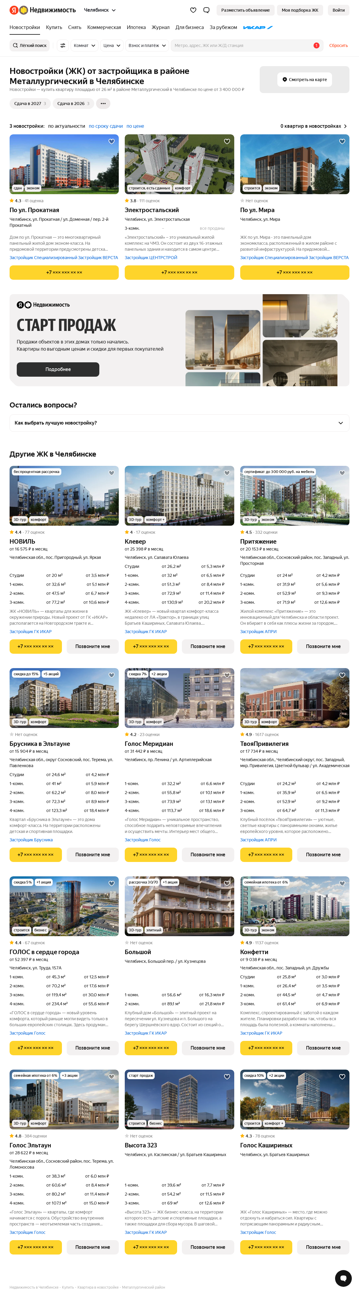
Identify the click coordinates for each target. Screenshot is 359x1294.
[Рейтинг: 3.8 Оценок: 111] (179, 201)
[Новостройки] (26, 27)
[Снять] (74, 27)
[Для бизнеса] (190, 27)
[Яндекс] (14, 10)
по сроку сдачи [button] (106, 126)
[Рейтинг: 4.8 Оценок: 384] (64, 1136)
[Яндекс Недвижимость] (47, 10)
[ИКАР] (256, 27)
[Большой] (179, 906)
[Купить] (54, 27)
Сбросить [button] (338, 45)
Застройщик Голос (143, 839)
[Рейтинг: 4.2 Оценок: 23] (179, 735)
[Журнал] (161, 27)
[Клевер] (179, 496)
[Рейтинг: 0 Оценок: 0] (294, 201)
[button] (206, 10)
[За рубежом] (223, 27)
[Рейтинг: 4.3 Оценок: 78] (294, 1136)
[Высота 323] (179, 1099)
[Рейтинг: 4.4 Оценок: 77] (64, 532)
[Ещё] (103, 103)
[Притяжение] (294, 496)
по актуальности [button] (66, 126)
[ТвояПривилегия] (294, 698)
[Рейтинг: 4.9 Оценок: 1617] (294, 735)
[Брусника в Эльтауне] (64, 698)
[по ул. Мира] (294, 164)
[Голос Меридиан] (179, 698)
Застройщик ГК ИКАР (31, 631)
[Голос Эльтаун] (64, 1099)
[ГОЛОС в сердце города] (64, 906)
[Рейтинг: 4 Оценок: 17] (179, 532)
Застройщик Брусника (31, 839)
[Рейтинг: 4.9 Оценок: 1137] (294, 943)
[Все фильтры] (63, 45)
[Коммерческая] (104, 27)
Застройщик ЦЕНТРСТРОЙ (151, 257)
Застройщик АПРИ (258, 631)
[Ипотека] (136, 27)
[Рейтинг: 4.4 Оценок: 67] (64, 943)
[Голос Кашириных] (294, 1099)
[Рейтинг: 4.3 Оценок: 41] (64, 201)
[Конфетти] (294, 906)
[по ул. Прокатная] (64, 164)
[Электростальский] (179, 164)
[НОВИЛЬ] (64, 496)
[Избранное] (193, 10)
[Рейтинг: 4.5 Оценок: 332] (294, 532)
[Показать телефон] (64, 272)
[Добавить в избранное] (111, 141)
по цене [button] (135, 126)
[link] (338, 10)
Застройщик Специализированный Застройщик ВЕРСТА (64, 257)
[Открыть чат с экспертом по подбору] (343, 1278)
